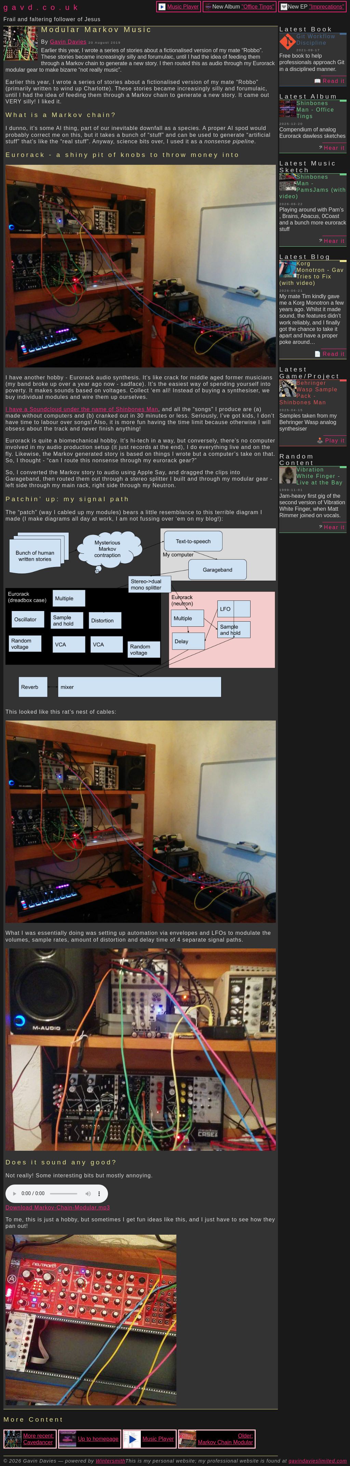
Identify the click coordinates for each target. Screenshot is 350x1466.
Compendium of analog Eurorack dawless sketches (312, 133)
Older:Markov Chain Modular (216, 1439)
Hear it (334, 148)
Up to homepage (88, 1439)
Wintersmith (110, 1461)
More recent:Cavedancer (29, 1439)
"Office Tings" (258, 7)
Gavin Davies (68, 42)
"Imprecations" (326, 7)
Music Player (183, 7)
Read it (334, 81)
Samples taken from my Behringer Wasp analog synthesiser (308, 422)
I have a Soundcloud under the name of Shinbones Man (81, 409)
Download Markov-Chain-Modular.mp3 (57, 1207)
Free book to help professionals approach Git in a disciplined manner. (311, 62)
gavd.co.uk (42, 7)
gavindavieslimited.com (318, 1461)
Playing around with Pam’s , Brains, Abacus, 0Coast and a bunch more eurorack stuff (312, 219)
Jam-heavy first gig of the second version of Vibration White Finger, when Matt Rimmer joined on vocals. (312, 506)
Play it (335, 441)
